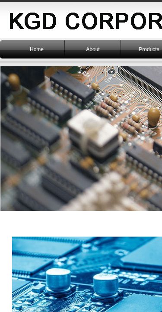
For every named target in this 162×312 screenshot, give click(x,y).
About (92, 49)
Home (37, 49)
